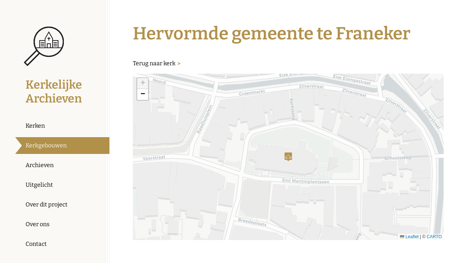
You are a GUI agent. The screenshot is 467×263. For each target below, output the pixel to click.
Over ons (38, 224)
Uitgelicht (39, 184)
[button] (288, 156)
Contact (36, 243)
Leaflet (409, 236)
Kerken (35, 125)
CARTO (434, 236)
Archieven (40, 165)
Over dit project (46, 204)
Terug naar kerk (154, 63)
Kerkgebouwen (46, 145)
